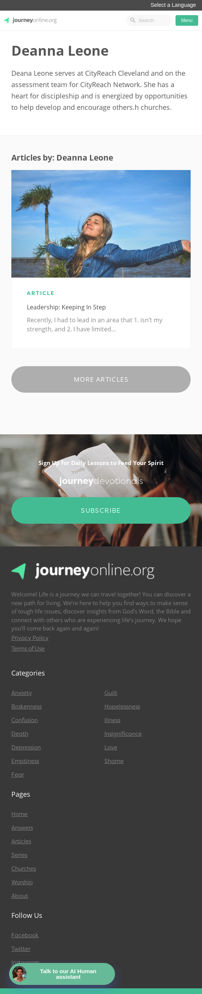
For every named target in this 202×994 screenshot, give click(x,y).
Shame (114, 761)
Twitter (20, 949)
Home (19, 814)
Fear (17, 775)
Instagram (25, 962)
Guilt (110, 693)
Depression (26, 747)
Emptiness (25, 761)
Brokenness (26, 706)
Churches (23, 868)
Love (110, 747)
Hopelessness (122, 706)
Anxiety (21, 693)
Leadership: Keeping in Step (66, 307)
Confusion (24, 720)
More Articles (101, 379)
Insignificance (123, 734)
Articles (21, 841)
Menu (187, 20)
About (19, 896)
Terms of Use (28, 648)
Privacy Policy (29, 638)
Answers (22, 828)
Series (19, 855)
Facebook (25, 935)
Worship (22, 882)
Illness (112, 720)
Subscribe (101, 510)
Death (19, 734)
